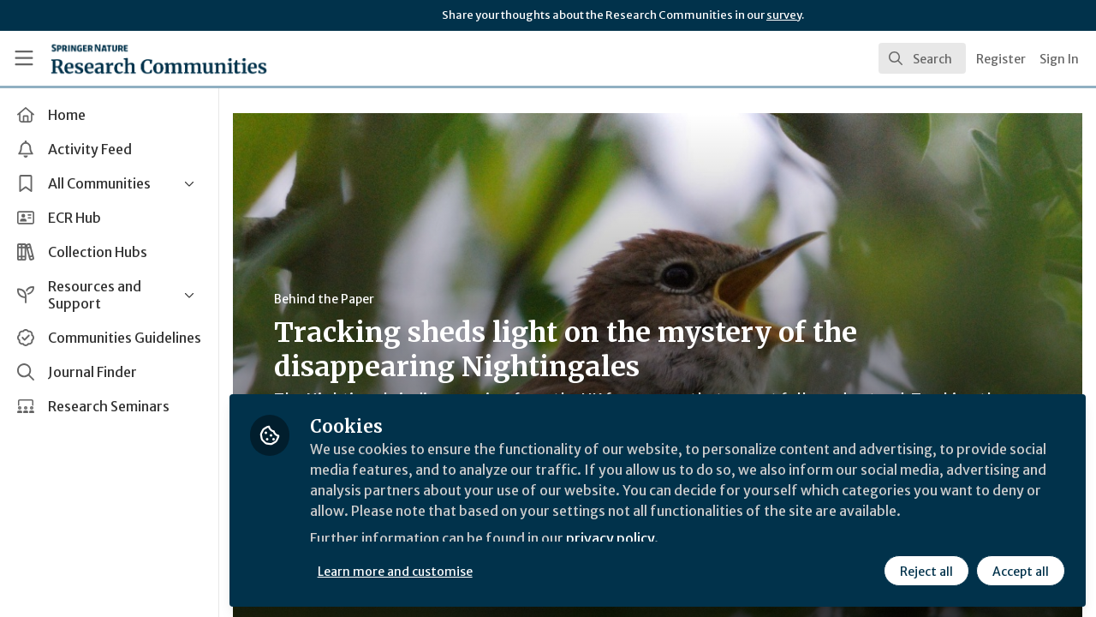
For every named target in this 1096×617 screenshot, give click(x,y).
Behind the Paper (324, 299)
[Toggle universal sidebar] (24, 58)
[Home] (134, 58)
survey (783, 15)
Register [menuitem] (1001, 59)
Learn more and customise (395, 571)
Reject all (926, 571)
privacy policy (610, 538)
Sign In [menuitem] (1059, 59)
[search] (922, 58)
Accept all (1020, 571)
